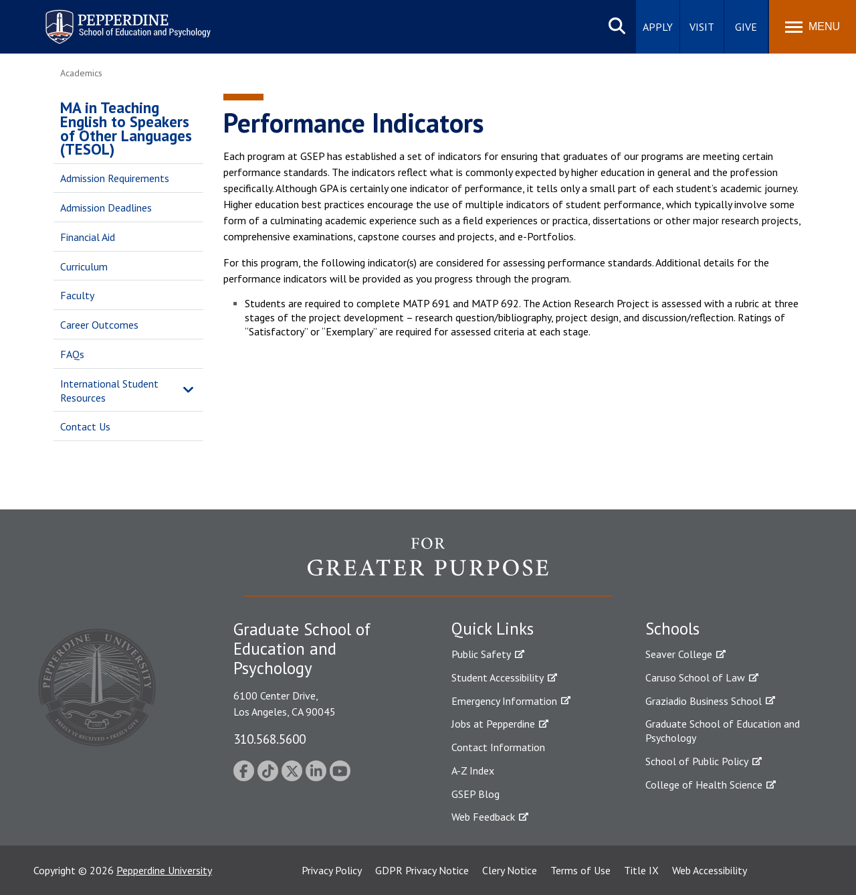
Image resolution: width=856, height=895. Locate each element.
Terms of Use (580, 870)
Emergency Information (504, 701)
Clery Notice (509, 870)
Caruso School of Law (695, 677)
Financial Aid (87, 237)
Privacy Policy (332, 870)
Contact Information (498, 747)
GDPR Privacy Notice (422, 870)
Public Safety (481, 654)
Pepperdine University (164, 870)
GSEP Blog (475, 794)
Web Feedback (483, 816)
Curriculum (84, 266)
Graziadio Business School (703, 701)
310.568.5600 (269, 738)
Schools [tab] (672, 628)
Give (746, 26)
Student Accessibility (497, 677)
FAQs (72, 354)
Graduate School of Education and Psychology (722, 730)
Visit (701, 26)
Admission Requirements (114, 178)
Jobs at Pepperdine (493, 723)
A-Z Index (472, 770)
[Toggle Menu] (812, 27)
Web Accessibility (709, 870)
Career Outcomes (99, 324)
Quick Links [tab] (492, 628)
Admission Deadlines (106, 207)
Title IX (641, 870)
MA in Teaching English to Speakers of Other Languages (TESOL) (126, 128)
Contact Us (85, 426)
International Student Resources (109, 390)
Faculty (77, 295)
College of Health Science (703, 784)
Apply (658, 26)
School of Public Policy (696, 761)
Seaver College (678, 654)
